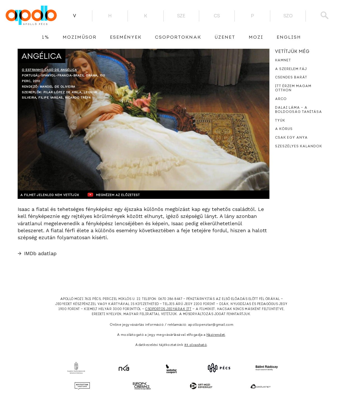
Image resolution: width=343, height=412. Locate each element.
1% (45, 37)
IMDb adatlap (37, 253)
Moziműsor (80, 37)
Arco (281, 99)
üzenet (225, 37)
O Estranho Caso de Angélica (49, 70)
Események (126, 37)
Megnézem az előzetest (126, 194)
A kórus (284, 129)
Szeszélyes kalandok (298, 146)
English (289, 37)
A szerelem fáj (291, 69)
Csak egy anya (291, 137)
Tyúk (280, 120)
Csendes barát (291, 77)
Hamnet (283, 60)
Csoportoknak (178, 37)
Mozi (256, 37)
